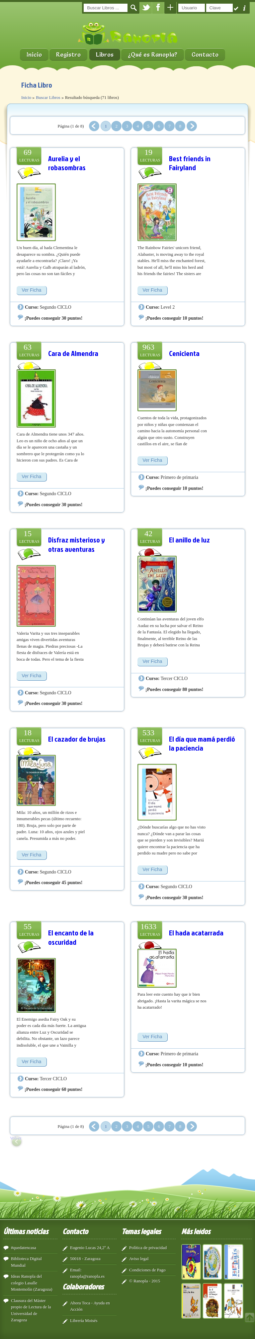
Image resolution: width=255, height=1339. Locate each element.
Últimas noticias (25, 1231)
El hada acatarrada (196, 932)
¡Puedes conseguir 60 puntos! (53, 1089)
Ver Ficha (31, 290)
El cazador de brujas (77, 739)
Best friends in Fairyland (190, 163)
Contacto (205, 54)
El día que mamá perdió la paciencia (202, 743)
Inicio (34, 54)
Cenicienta (184, 353)
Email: (76, 1269)
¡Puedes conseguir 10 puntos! (174, 318)
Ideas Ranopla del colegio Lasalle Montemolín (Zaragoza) (31, 1283)
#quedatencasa (23, 1247)
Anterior (94, 126)
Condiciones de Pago (147, 1269)
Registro (68, 54)
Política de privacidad (148, 1247)
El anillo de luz (189, 539)
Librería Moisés (84, 1320)
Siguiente (192, 126)
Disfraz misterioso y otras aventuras (76, 544)
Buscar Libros (48, 97)
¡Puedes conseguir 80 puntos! (174, 689)
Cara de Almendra (73, 353)
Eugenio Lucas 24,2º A (90, 1247)
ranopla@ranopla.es (87, 1276)
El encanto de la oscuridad (71, 937)
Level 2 (168, 307)
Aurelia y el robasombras (67, 163)
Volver (15, 1138)
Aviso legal (139, 1258)
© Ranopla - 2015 (144, 1280)
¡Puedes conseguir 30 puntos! (53, 318)
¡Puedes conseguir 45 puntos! (53, 882)
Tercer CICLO (174, 678)
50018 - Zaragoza (85, 1258)
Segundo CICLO (55, 307)
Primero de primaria (179, 477)
